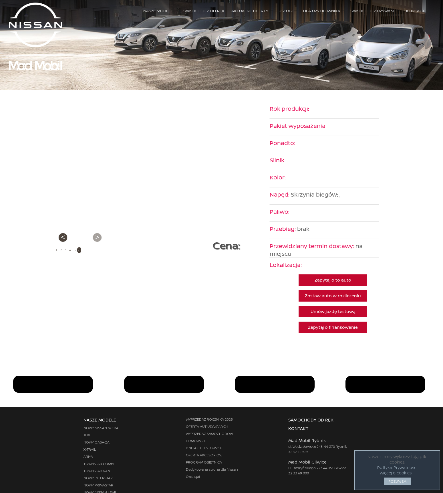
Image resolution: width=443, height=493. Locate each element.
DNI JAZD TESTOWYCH (204, 448)
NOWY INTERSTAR (98, 478)
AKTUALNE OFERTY (252, 10)
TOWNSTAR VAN (97, 470)
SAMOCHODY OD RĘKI (204, 10)
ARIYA (88, 456)
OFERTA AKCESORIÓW (204, 455)
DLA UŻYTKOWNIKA (323, 10)
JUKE (87, 435)
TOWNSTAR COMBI (99, 463)
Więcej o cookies (396, 473)
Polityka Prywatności (397, 467)
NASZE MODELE (160, 10)
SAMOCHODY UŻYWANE (375, 10)
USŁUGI (288, 10)
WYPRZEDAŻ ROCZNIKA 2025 (209, 419)
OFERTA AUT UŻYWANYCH (207, 426)
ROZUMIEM (397, 481)
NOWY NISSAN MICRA (101, 427)
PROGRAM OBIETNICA (204, 462)
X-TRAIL (90, 449)
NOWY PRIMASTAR (98, 485)
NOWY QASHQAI (97, 442)
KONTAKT (421, 10)
